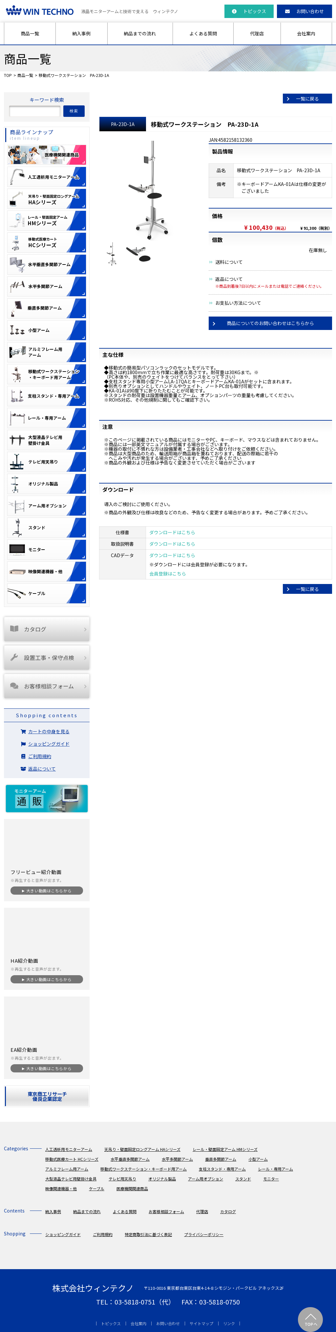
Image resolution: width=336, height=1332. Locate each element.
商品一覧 (30, 33)
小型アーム (258, 1159)
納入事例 (81, 33)
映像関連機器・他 (61, 1188)
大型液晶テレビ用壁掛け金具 (70, 1178)
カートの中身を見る (49, 731)
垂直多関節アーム (220, 1159)
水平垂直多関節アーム (130, 1159)
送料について (229, 262)
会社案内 (306, 33)
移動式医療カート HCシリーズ (71, 1159)
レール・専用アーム (275, 1169)
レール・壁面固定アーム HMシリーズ (225, 1149)
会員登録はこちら (167, 573)
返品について (229, 279)
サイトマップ (201, 1323)
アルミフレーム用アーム (66, 1169)
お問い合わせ (304, 11)
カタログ (27, 629)
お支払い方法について (238, 303)
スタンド (243, 1178)
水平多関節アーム (177, 1159)
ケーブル (96, 1188)
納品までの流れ (140, 33)
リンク (229, 1323)
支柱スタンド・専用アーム (222, 1169)
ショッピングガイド (49, 743)
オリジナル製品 (162, 1178)
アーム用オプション (205, 1178)
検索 (74, 111)
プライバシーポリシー (203, 1234)
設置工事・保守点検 (41, 657)
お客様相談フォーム (41, 686)
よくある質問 (203, 33)
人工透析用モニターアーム (68, 1149)
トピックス (249, 11)
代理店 (257, 33)
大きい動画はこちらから (49, 890)
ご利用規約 (39, 756)
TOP (8, 75)
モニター (271, 1178)
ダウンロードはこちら (172, 532)
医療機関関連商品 (132, 1188)
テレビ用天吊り (122, 1178)
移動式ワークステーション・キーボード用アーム (143, 1169)
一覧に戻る (307, 98)
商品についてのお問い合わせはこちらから (270, 323)
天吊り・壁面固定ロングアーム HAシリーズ (142, 1149)
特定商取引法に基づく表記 (148, 1234)
